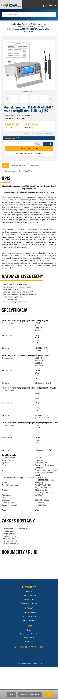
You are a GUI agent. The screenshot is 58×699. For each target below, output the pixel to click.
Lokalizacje (29, 641)
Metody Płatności (29, 620)
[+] (50, 144)
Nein (11, 694)
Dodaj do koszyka (29, 148)
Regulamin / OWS (29, 599)
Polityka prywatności (29, 595)
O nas (29, 630)
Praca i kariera (29, 637)
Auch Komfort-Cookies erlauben (29, 694)
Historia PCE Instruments (29, 634)
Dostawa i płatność (29, 612)
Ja (48, 694)
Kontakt (29, 591)
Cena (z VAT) (29, 127)
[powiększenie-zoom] (29, 66)
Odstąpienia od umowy (29, 603)
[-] (45, 144)
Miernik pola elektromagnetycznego (30, 26)
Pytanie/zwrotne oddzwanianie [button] (29, 153)
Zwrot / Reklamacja (29, 616)
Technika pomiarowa (38, 24)
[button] (7, 99)
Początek (25, 24)
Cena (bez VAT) (10, 127)
